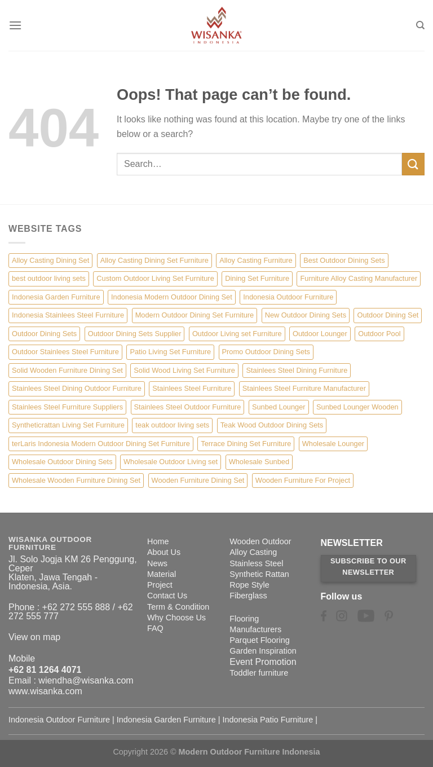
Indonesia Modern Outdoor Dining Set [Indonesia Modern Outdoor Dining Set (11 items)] (171, 297)
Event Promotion (262, 662)
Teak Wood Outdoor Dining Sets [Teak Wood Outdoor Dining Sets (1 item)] (272, 425)
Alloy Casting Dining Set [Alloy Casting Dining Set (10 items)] (50, 260)
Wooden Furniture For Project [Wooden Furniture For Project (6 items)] (302, 480)
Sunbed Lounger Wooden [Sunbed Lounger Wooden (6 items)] (357, 407)
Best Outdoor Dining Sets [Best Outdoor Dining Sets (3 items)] (344, 260)
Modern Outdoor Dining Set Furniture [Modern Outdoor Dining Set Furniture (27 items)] (194, 315)
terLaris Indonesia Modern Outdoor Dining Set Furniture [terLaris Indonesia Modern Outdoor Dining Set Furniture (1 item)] (101, 443)
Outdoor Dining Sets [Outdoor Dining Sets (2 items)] (44, 333)
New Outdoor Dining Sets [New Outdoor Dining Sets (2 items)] (305, 315)
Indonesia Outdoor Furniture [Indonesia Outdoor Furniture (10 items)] (288, 297)
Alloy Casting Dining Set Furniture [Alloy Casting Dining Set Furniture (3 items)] (154, 260)
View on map (34, 637)
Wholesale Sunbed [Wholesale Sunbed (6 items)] (259, 461)
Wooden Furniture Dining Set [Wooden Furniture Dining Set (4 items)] (198, 480)
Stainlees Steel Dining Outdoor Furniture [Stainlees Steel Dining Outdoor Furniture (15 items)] (77, 388)
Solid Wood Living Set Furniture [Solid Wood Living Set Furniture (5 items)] (184, 370)
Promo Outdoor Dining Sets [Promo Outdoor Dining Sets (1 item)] (266, 351)
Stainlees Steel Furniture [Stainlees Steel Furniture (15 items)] (191, 388)
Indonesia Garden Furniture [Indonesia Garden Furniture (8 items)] (56, 297)
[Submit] (413, 164)
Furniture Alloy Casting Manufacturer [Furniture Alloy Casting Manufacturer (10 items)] (358, 278)
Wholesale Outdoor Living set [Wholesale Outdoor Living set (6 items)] (170, 461)
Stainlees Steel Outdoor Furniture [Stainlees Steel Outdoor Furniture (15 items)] (187, 407)
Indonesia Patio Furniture (268, 719)
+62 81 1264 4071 (44, 670)
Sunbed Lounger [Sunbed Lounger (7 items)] (279, 407)
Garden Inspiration (262, 650)
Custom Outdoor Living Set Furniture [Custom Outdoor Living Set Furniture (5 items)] (155, 278)
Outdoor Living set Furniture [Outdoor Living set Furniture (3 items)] (237, 333)
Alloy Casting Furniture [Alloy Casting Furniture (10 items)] (255, 260)
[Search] (420, 25)
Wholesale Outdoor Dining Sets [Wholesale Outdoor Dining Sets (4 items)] (62, 461)
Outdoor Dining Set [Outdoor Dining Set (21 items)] (387, 315)
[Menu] (15, 25)
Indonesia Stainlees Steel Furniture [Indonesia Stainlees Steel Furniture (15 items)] (68, 315)
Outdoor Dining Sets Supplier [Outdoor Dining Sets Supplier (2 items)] (135, 333)
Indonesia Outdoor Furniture (59, 719)
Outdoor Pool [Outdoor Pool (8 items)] (379, 333)
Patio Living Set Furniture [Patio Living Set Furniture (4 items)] (170, 351)
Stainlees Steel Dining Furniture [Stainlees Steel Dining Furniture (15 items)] (296, 370)
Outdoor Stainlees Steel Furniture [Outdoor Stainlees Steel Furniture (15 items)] (65, 351)
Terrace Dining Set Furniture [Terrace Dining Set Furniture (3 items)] (246, 443)
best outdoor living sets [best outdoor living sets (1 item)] (49, 278)
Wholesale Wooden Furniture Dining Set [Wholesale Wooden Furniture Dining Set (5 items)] (76, 480)
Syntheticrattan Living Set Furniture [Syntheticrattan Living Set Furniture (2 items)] (68, 425)
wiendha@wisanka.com (85, 680)
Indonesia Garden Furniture (166, 719)
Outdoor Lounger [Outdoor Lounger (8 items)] (320, 333)
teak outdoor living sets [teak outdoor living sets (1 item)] (172, 425)
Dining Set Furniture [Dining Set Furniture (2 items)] (257, 278)
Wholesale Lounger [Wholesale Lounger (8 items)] (333, 443)
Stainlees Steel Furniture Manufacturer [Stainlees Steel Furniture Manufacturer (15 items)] (304, 388)
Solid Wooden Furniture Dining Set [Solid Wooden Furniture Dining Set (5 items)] (67, 370)
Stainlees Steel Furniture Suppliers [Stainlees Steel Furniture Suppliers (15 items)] (67, 407)
